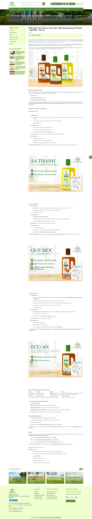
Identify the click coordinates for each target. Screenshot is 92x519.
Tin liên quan (14, 469)
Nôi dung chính (34, 35)
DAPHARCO (35, 449)
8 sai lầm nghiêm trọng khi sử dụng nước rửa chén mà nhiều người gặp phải (20, 58)
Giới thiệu (12, 9)
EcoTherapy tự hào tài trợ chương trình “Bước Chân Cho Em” (19, 52)
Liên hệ (68, 9)
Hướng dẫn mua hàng (52, 491)
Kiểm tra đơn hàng (51, 493)
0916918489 (59, 3)
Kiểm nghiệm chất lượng (39, 495)
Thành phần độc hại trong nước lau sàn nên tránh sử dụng (20, 63)
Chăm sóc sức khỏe (38, 9)
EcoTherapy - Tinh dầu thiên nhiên (43, 462)
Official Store (70, 501)
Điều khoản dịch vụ (51, 495)
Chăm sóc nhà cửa (49, 9)
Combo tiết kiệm (60, 9)
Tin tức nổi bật (14, 49)
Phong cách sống (20, 9)
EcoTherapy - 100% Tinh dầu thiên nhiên (73, 491)
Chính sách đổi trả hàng (52, 497)
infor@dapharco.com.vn (17, 511)
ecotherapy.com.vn (17, 509)
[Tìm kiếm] (43, 4)
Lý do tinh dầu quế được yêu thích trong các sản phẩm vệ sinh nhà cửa (20, 72)
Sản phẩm (28, 9)
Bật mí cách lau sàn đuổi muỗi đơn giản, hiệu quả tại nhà (20, 68)
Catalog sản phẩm (38, 497)
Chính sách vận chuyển (52, 498)
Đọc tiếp (13, 481)
